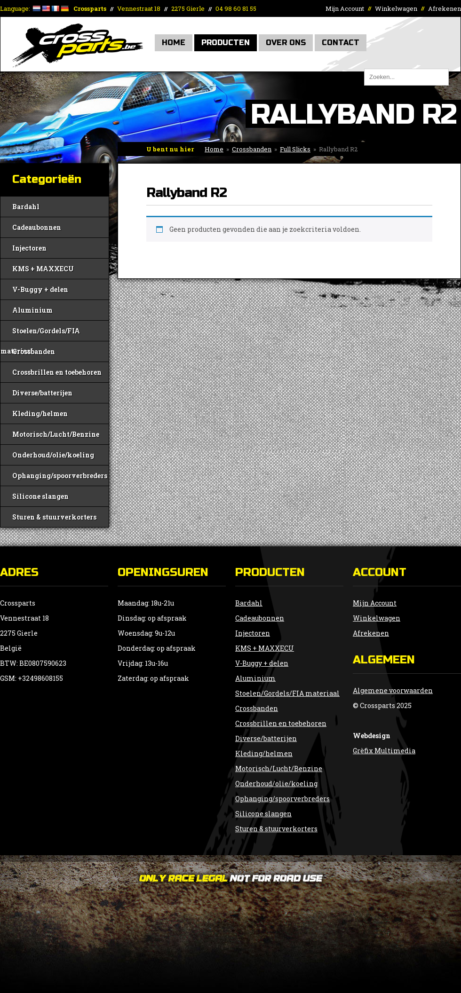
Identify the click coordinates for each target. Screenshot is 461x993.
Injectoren (29, 248)
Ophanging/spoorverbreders (59, 475)
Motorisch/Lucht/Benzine (55, 434)
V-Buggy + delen (40, 289)
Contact (340, 42)
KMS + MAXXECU (43, 268)
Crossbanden (251, 149)
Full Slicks (295, 149)
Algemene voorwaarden (393, 690)
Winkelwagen (396, 8)
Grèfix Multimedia (384, 750)
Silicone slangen (40, 496)
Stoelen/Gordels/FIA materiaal (40, 333)
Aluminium (32, 310)
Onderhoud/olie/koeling (53, 454)
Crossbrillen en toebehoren (57, 372)
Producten (225, 42)
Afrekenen (444, 8)
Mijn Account (345, 8)
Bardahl (26, 206)
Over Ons (286, 42)
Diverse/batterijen (42, 392)
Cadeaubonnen (36, 227)
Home (173, 42)
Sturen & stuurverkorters (54, 516)
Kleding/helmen (40, 413)
